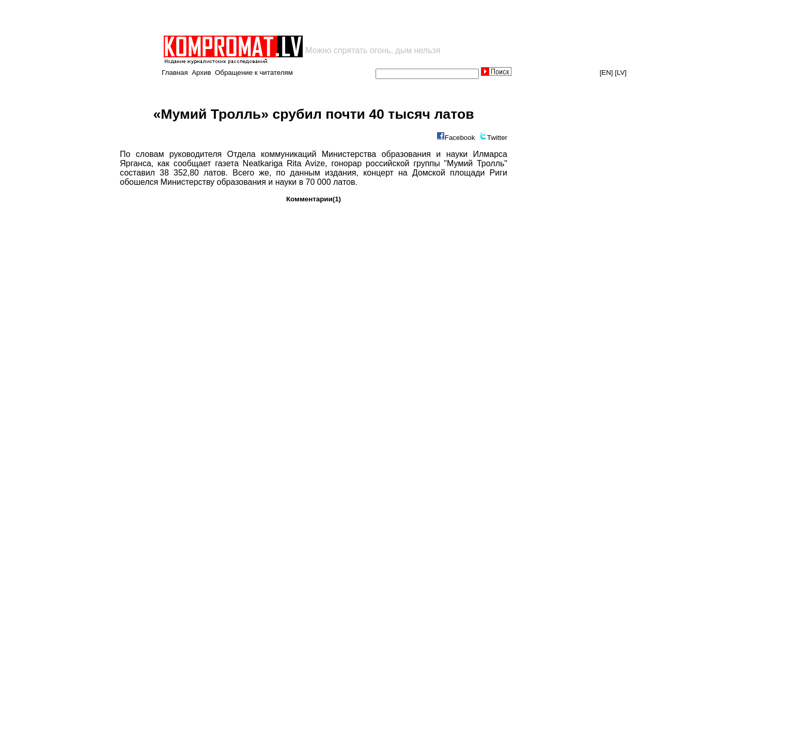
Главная (175, 72)
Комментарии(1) (313, 199)
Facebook (460, 137)
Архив (201, 72)
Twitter (497, 137)
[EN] (606, 72)
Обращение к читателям (254, 72)
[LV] (621, 72)
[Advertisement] (283, 17)
